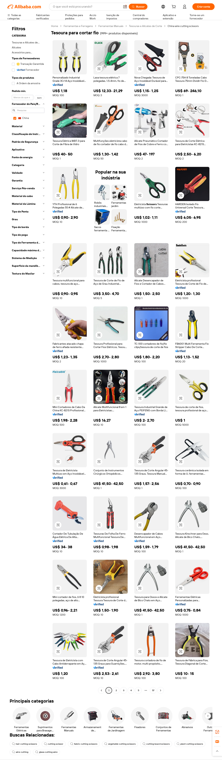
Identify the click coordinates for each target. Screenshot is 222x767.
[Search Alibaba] (86, 7)
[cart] (174, 7)
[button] (125, 6)
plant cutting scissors (190, 743)
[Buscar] (138, 7)
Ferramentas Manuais (110, 26)
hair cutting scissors (24, 743)
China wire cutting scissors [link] (183, 26)
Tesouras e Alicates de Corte (145, 26)
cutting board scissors (156, 743)
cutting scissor (53, 743)
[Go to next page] (160, 690)
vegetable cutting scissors (120, 743)
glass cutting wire (46, 752)
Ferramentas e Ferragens (78, 26)
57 (153, 690)
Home (54, 26)
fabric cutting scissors (83, 743)
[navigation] (28, 358)
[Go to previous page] (101, 690)
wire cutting (20, 752)
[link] (217, 732)
